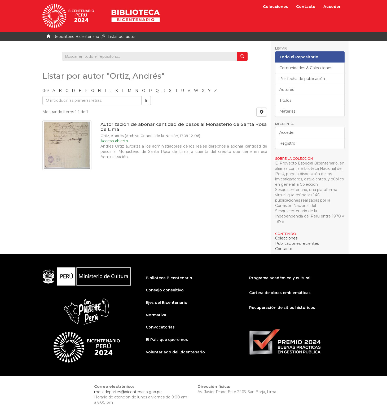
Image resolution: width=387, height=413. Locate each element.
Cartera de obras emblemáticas (280, 292)
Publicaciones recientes (297, 243)
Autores (286, 89)
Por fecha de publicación (302, 78)
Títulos (285, 100)
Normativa (156, 315)
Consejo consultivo (165, 290)
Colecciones (275, 6)
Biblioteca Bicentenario (169, 278)
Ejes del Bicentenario (166, 302)
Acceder (287, 132)
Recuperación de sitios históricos (282, 307)
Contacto (305, 6)
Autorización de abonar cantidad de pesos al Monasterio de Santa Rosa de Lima (183, 127)
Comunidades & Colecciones (305, 67)
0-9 (45, 90)
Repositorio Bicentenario (76, 36)
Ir (146, 100)
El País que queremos (167, 339)
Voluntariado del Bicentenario (175, 352)
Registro (287, 143)
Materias (287, 111)
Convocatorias (160, 327)
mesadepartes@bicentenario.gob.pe (128, 391)
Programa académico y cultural (279, 278)
